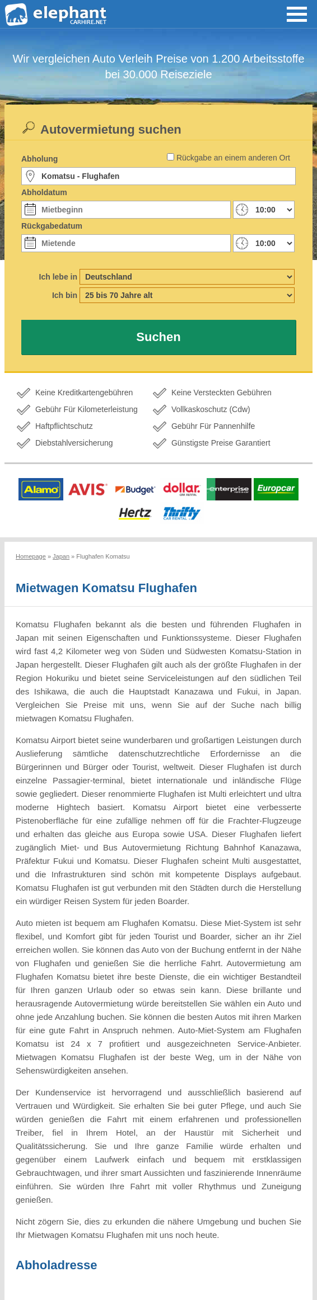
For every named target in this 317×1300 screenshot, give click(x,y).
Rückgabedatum (51, 225)
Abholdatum (44, 192)
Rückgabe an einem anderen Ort (233, 157)
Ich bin (64, 295)
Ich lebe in (58, 276)
